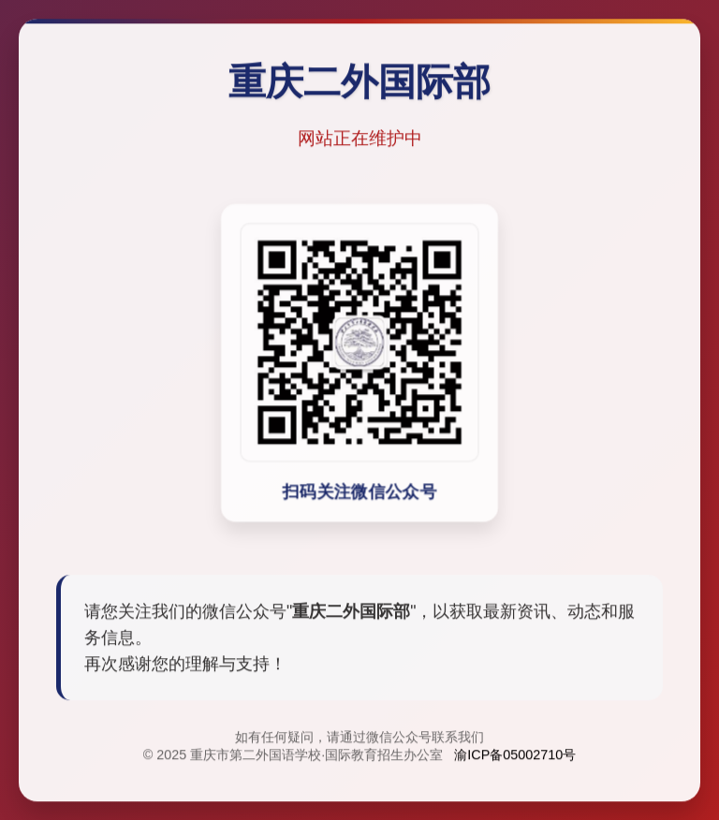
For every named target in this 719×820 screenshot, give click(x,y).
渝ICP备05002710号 (515, 756)
